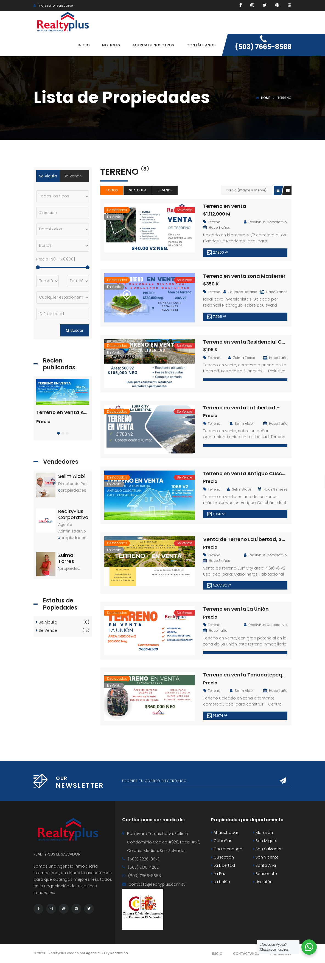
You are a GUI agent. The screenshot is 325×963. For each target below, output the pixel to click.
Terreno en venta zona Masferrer (244, 276)
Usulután (263, 882)
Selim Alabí (72, 476)
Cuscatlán (222, 857)
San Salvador (267, 849)
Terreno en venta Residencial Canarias (252, 341)
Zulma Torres (66, 558)
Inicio (217, 953)
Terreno (214, 222)
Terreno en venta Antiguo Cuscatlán (249, 473)
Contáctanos (246, 953)
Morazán (263, 832)
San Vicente (266, 857)
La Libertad (223, 865)
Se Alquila (137, 190)
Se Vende (165, 190)
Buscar (74, 330)
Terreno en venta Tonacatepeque (245, 674)
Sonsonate (265, 873)
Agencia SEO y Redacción (107, 953)
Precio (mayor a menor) (246, 190)
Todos (112, 190)
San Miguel (265, 840)
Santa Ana (264, 865)
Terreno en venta (224, 206)
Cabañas (221, 840)
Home (265, 97)
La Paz (218, 873)
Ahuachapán (225, 832)
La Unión (220, 882)
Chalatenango (226, 849)
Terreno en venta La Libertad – (241, 407)
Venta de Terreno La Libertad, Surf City (251, 539)
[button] (58, 433)
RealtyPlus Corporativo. (73, 514)
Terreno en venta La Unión (236, 608)
